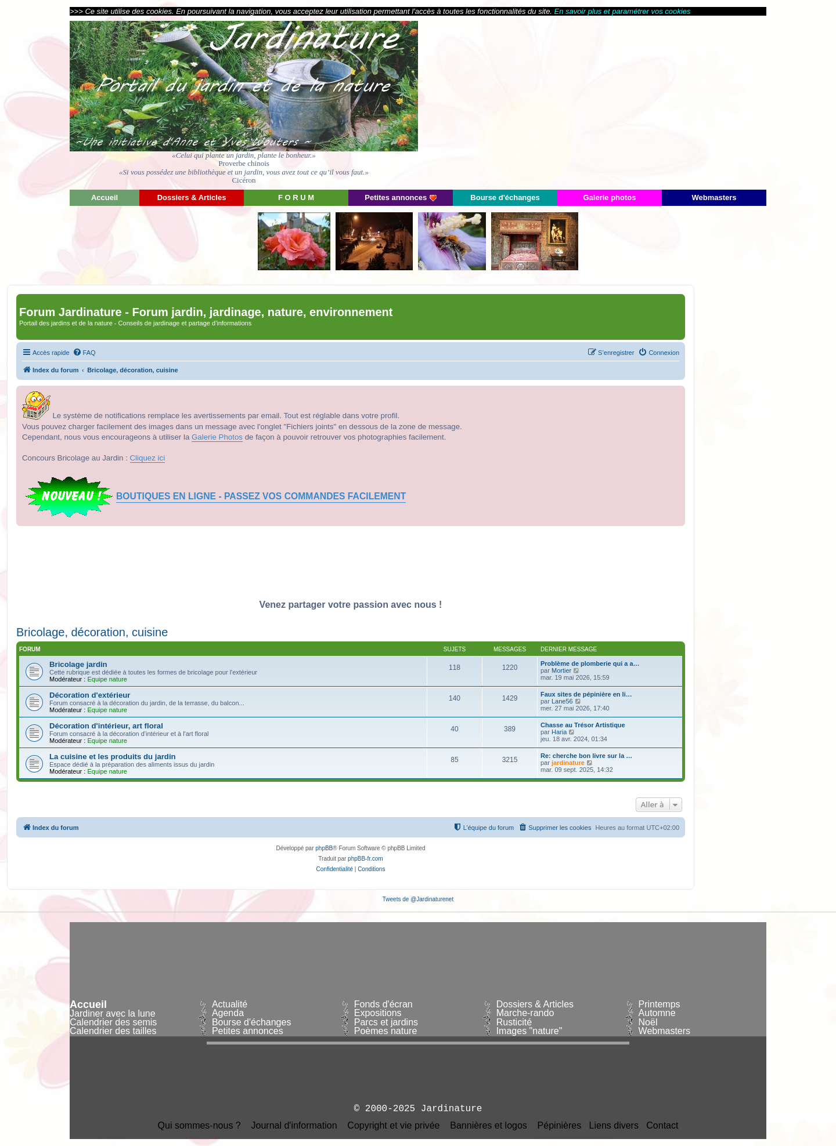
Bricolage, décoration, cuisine (92, 632)
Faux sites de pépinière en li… (586, 694)
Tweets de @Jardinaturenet (418, 899)
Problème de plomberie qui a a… (590, 663)
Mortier (561, 670)
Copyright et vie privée (393, 1126)
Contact (662, 1126)
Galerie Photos (217, 437)
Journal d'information (294, 1126)
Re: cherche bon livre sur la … (586, 755)
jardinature (568, 762)
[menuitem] (84, 353)
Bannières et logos (488, 1126)
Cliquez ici (147, 458)
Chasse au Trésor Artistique (582, 724)
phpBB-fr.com (365, 858)
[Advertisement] (661, 101)
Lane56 (562, 701)
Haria (559, 731)
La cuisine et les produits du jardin (112, 756)
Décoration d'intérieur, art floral (106, 725)
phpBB (324, 848)
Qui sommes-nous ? (199, 1126)
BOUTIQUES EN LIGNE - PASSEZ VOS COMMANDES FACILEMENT (261, 496)
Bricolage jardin (78, 664)
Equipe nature (107, 679)
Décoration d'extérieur (89, 695)
